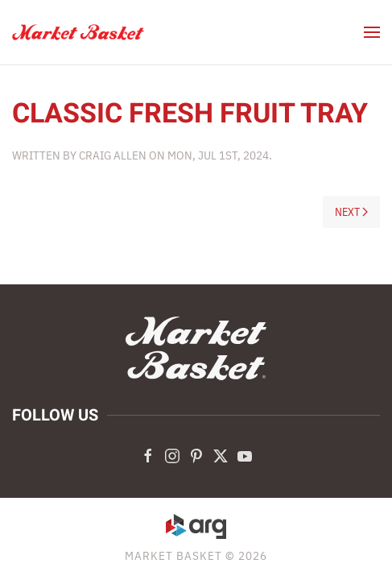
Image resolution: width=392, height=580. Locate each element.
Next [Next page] (352, 212)
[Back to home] (78, 32)
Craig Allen (112, 155)
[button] (372, 32)
